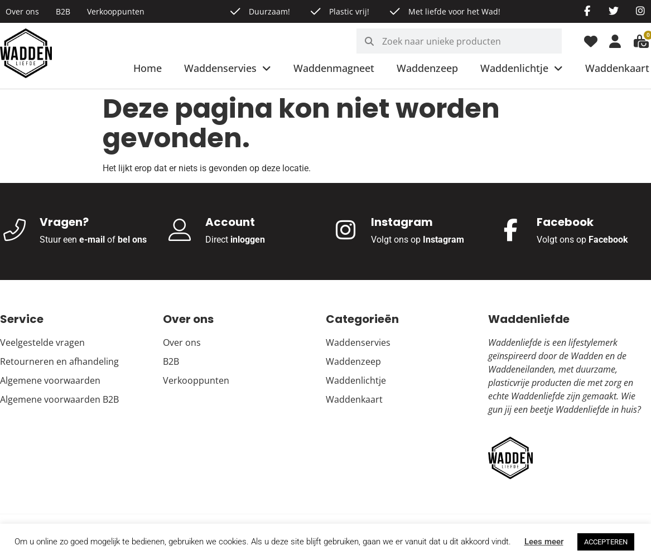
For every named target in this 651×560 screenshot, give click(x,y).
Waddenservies (227, 68)
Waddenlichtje (521, 68)
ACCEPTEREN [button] (606, 542)
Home (147, 68)
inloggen (247, 239)
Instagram (443, 239)
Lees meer (543, 542)
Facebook (608, 239)
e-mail (92, 239)
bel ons (132, 239)
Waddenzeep (427, 68)
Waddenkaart (617, 68)
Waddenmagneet (333, 68)
